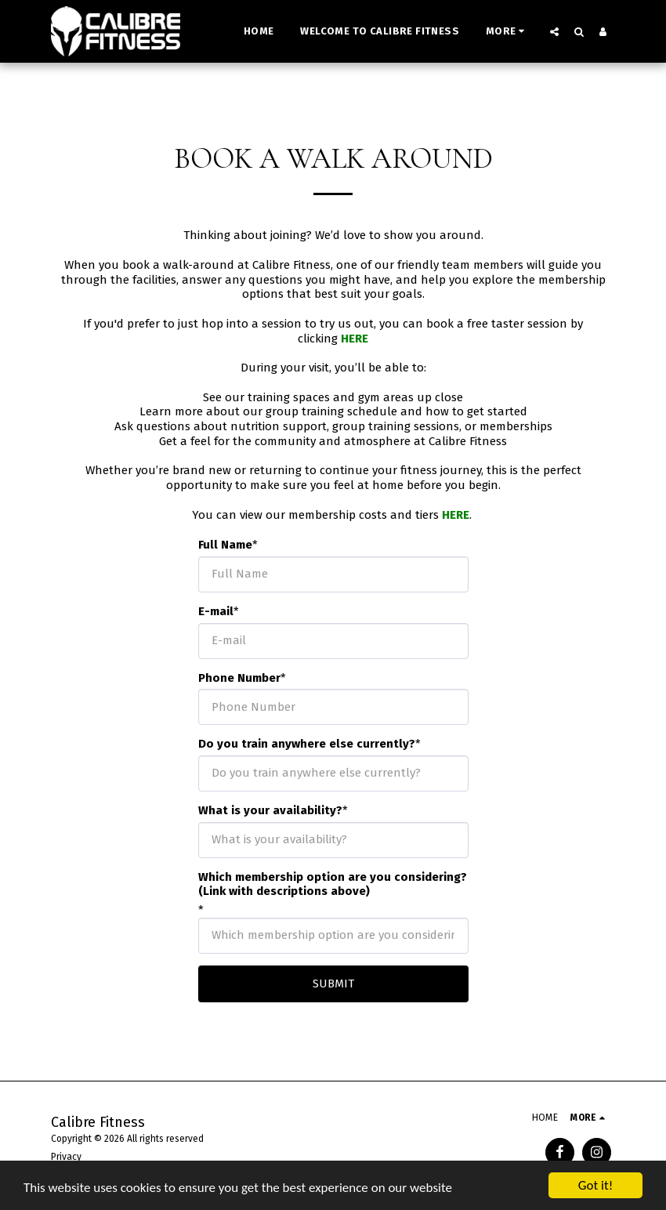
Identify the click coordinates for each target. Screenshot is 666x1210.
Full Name (225, 545)
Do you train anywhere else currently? (306, 744)
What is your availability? (270, 810)
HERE (354, 338)
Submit (333, 983)
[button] (554, 31)
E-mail (215, 611)
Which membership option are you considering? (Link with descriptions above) (332, 884)
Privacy (66, 1156)
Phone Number (239, 678)
